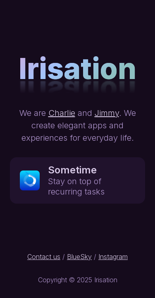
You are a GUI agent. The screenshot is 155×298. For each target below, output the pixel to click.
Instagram (113, 256)
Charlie (61, 113)
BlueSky (79, 256)
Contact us (43, 256)
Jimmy (107, 113)
